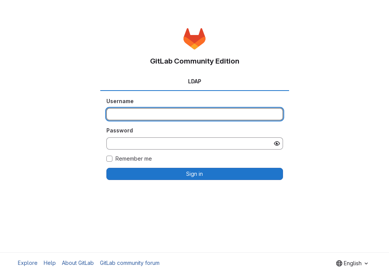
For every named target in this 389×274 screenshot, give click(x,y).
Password (119, 130)
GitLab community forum (130, 263)
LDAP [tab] (194, 81)
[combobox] (352, 263)
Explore (28, 263)
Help (50, 263)
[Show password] (277, 143)
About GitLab (78, 263)
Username (120, 101)
